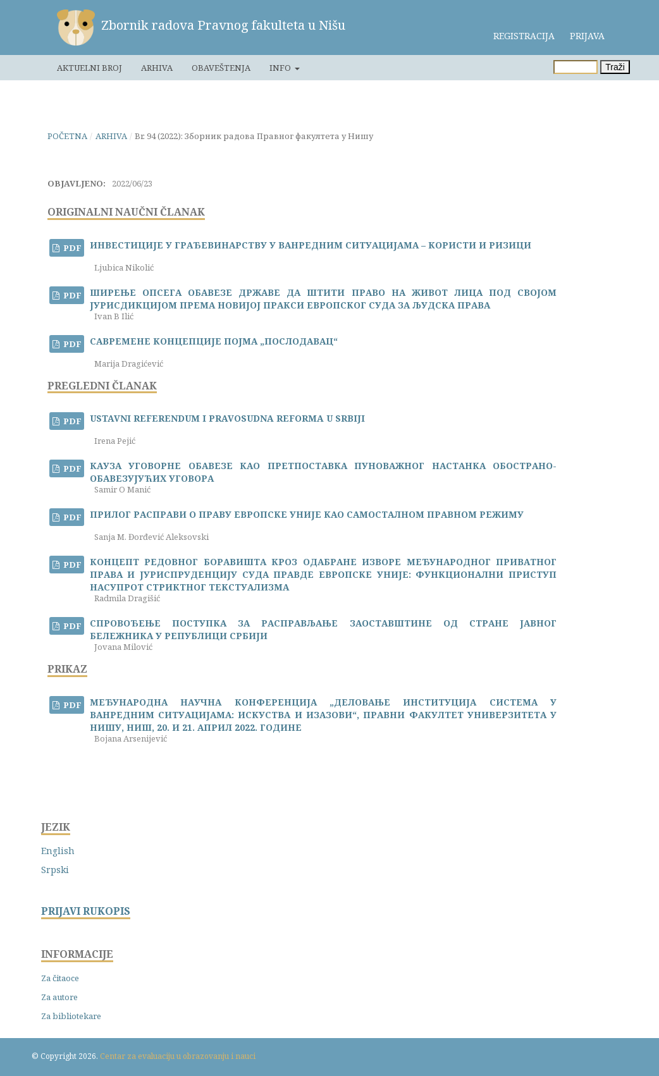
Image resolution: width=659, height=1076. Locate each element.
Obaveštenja (221, 67)
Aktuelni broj (89, 67)
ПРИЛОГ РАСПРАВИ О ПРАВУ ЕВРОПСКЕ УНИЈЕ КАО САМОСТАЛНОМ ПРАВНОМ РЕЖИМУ (307, 514)
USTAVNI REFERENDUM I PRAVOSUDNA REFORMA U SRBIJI (227, 418)
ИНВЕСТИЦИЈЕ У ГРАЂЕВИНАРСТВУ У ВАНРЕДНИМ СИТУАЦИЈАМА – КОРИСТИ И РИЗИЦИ (310, 245)
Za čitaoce (60, 978)
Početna (67, 136)
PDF (71, 248)
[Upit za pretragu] (575, 67)
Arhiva (157, 67)
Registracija (524, 36)
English (58, 851)
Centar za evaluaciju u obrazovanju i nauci (178, 1056)
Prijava (587, 36)
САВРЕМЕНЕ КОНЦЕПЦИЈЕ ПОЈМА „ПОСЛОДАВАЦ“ (214, 341)
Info (281, 67)
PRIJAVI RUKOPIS (85, 911)
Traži (615, 67)
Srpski (55, 870)
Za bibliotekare (71, 1016)
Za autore (59, 997)
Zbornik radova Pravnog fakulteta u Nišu (223, 25)
